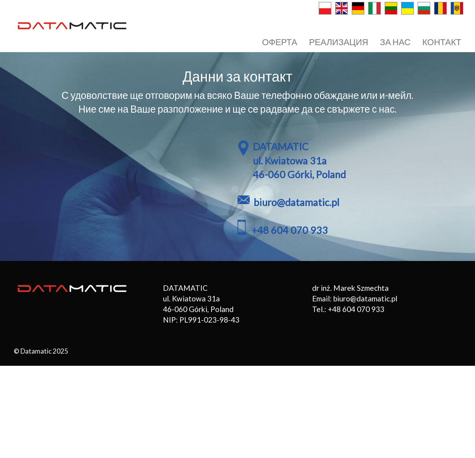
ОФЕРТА (280, 41)
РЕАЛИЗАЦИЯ (338, 41)
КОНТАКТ (441, 41)
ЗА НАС (395, 41)
